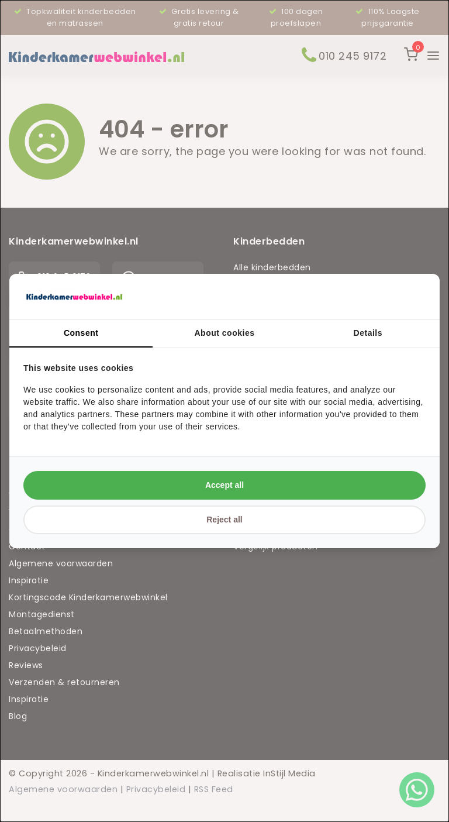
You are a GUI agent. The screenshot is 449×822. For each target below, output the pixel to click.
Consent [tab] (81, 333)
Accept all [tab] (224, 485)
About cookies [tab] (225, 333)
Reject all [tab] (224, 519)
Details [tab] (368, 333)
